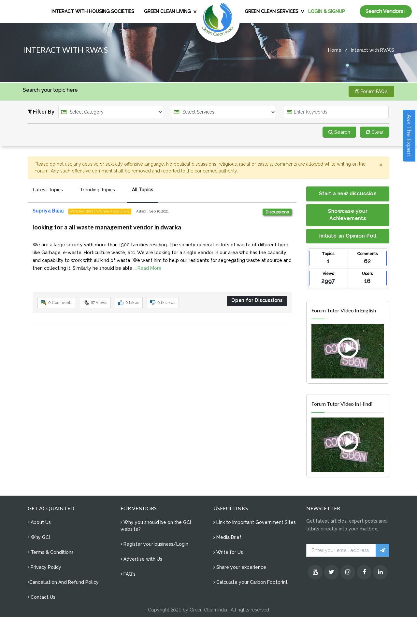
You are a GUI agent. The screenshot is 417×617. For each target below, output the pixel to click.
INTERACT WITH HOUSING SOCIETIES (92, 11)
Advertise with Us (141, 559)
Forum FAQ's (371, 91)
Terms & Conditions (51, 552)
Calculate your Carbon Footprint (250, 582)
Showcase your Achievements (347, 215)
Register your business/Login (154, 544)
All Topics (142, 189)
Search (339, 132)
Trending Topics (97, 189)
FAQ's (128, 574)
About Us (39, 522)
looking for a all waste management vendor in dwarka (107, 227)
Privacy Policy (44, 567)
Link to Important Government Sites (254, 522)
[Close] (380, 164)
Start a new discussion (348, 194)
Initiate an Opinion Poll (347, 236)
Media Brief (227, 537)
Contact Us (41, 597)
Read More (149, 268)
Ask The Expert (409, 136)
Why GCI (39, 537)
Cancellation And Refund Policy (63, 582)
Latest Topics (48, 189)
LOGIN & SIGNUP (326, 11)
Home (334, 50)
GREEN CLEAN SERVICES (271, 11)
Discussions (277, 212)
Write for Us (228, 552)
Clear (374, 132)
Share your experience (239, 567)
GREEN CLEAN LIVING (167, 11)
